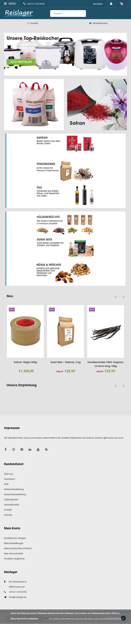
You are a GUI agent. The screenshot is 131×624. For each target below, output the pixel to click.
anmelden (98, 4)
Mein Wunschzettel (13, 553)
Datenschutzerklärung (15, 494)
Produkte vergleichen (14, 558)
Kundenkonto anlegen (15, 538)
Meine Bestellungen (13, 543)
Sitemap (8, 515)
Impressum (9, 479)
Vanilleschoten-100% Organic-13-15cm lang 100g (105, 364)
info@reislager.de (17, 597)
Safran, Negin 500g (25, 362)
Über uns (8, 474)
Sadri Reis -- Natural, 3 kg (65, 362)
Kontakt (32, 23)
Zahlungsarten (11, 499)
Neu (10, 296)
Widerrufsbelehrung (14, 489)
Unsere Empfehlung (22, 385)
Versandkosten (98, 23)
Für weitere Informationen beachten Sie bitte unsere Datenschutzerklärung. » (86, 619)
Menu (10, 3)
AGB (6, 484)
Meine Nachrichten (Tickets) (18, 548)
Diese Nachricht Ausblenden (24, 619)
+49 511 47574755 (34, 4)
